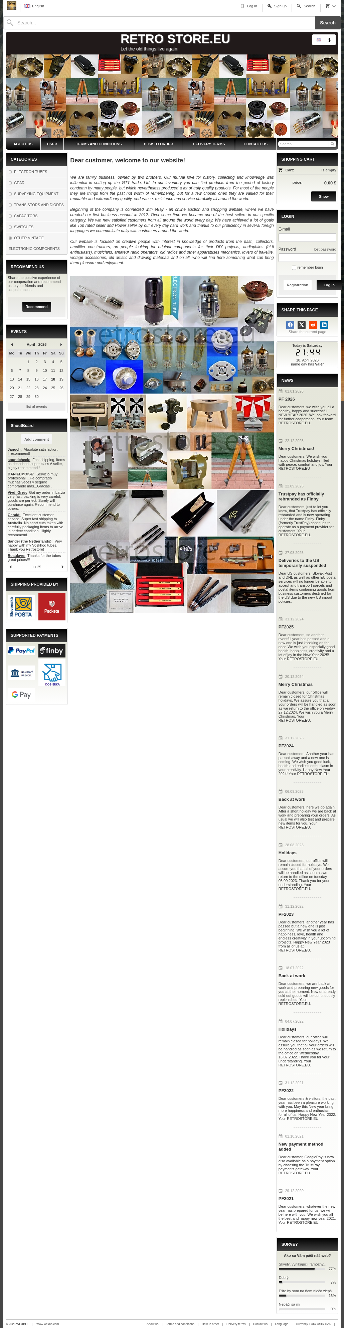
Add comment (36, 439)
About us (153, 1324)
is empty (328, 170)
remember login (307, 267)
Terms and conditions (180, 1324)
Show (324, 196)
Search (328, 22)
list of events (36, 407)
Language (281, 1324)
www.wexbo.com (48, 1324)
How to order (210, 1324)
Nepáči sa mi (289, 1304)
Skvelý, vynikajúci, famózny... (302, 1264)
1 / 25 (36, 567)
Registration (297, 285)
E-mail (284, 229)
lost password (325, 249)
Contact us (260, 1324)
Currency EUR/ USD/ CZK (313, 1324)
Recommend (37, 307)
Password (287, 249)
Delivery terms (236, 1324)
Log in (329, 285)
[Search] (159, 22)
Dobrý (284, 1278)
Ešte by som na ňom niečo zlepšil (306, 1291)
